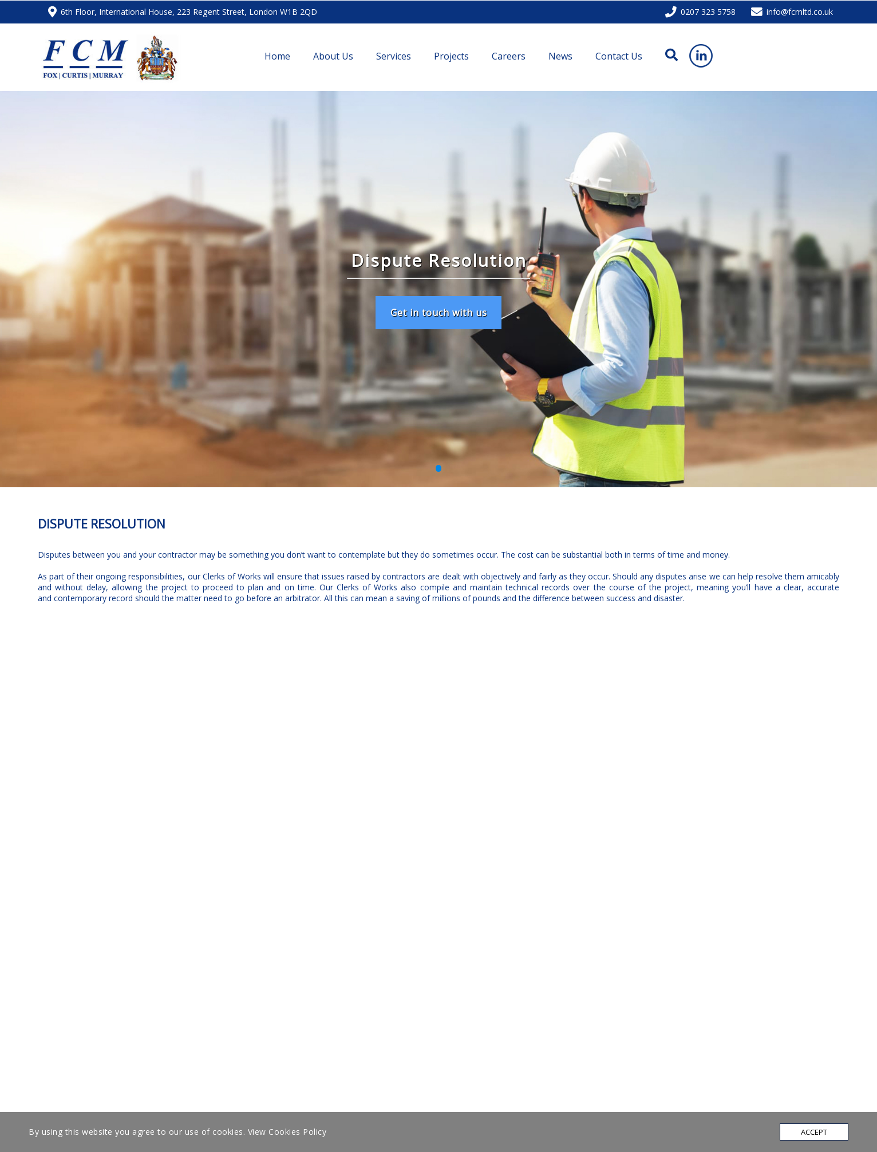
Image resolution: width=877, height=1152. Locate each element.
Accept (814, 1132)
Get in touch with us (438, 312)
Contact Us (618, 56)
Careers (509, 56)
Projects (451, 56)
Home (277, 56)
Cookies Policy (297, 1131)
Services (393, 56)
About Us (333, 56)
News (560, 56)
